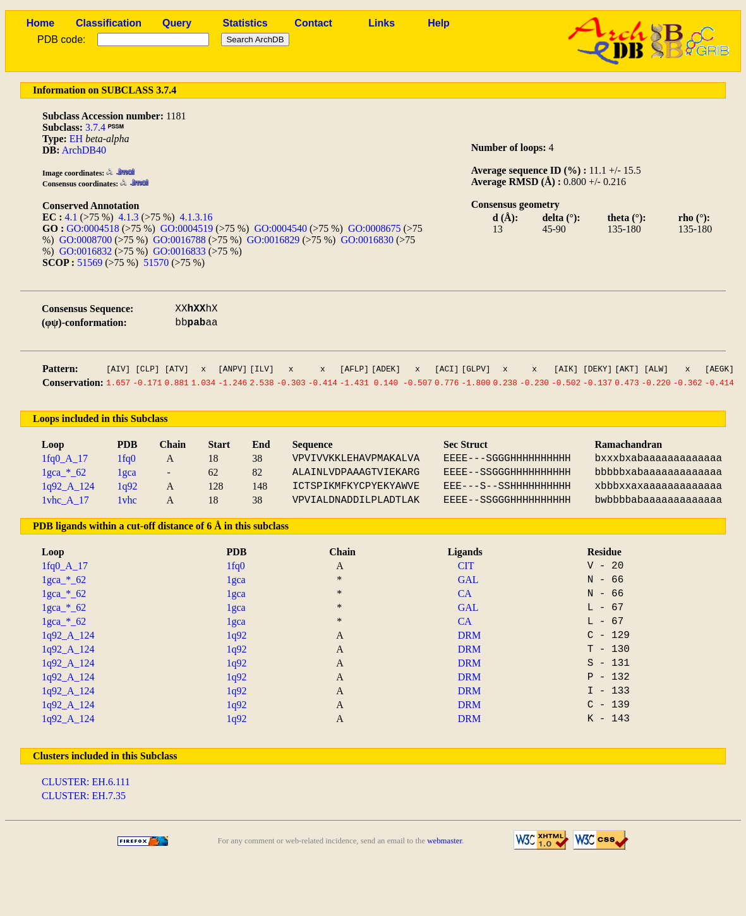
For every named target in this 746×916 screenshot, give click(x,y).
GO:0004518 (92, 228)
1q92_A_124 (68, 486)
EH (76, 138)
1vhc (126, 500)
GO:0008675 (374, 228)
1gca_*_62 (64, 472)
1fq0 (126, 458)
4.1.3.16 (196, 217)
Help (439, 23)
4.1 (71, 217)
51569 (89, 262)
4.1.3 (129, 217)
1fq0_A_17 (65, 458)
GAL (468, 579)
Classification (108, 23)
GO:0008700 (85, 239)
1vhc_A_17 (65, 500)
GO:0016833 (179, 251)
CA (465, 593)
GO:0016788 (179, 239)
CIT (466, 565)
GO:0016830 (367, 239)
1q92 (127, 486)
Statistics (245, 23)
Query (176, 23)
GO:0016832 (85, 251)
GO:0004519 (187, 228)
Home (40, 23)
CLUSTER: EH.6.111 (86, 781)
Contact (313, 23)
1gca (126, 472)
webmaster (444, 840)
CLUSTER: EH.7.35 (84, 795)
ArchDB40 (84, 150)
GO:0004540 (280, 228)
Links (381, 23)
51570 (156, 262)
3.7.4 (95, 127)
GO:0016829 (273, 239)
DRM (469, 635)
